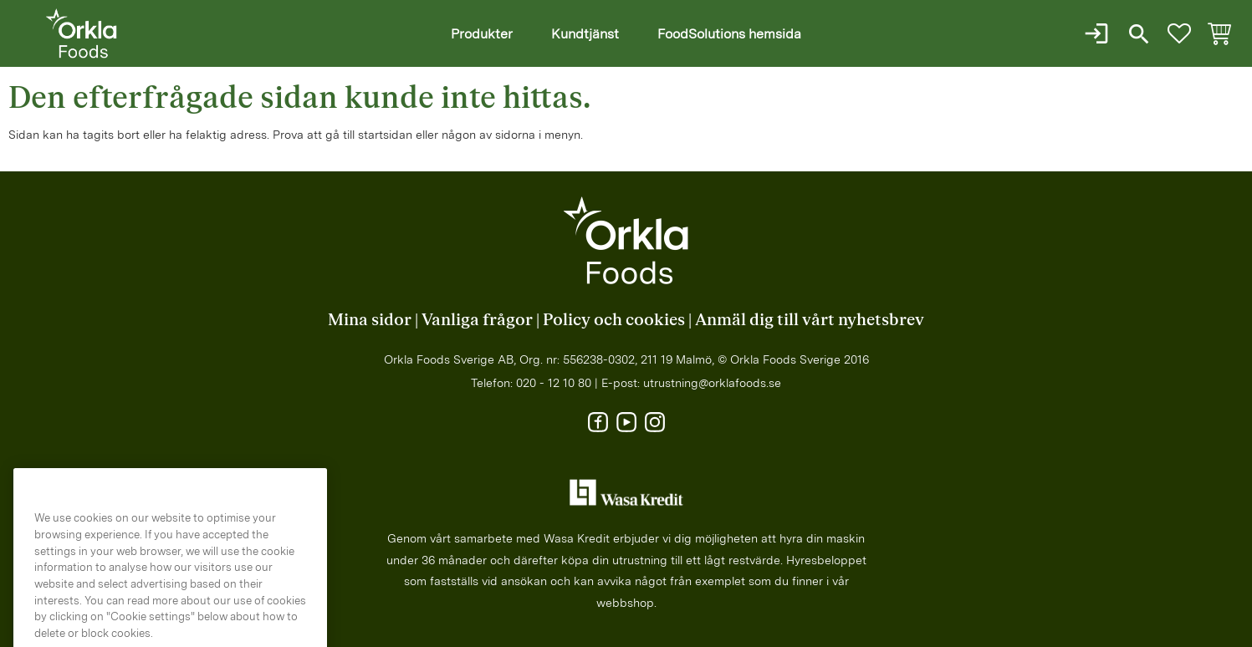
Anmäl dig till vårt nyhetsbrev (809, 320)
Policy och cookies (614, 320)
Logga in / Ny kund (1098, 33)
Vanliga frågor (477, 320)
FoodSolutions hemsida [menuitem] (729, 34)
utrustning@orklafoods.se (712, 383)
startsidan (385, 134)
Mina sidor (369, 320)
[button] (1179, 33)
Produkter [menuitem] (482, 34)
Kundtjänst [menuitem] (585, 34)
